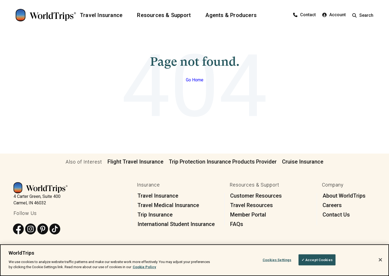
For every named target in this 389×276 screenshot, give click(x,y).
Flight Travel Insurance (135, 161)
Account (334, 14)
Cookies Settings (277, 260)
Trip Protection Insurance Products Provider (223, 161)
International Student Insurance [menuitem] (176, 224)
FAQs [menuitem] (236, 224)
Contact (304, 14)
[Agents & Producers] (234, 15)
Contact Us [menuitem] (336, 214)
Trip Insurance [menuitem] (155, 214)
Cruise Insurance (302, 161)
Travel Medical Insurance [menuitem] (168, 205)
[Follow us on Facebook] (18, 229)
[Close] (380, 260)
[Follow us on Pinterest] (43, 229)
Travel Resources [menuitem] (251, 205)
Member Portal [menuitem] (248, 214)
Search (362, 15)
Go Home (194, 79)
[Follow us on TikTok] (55, 229)
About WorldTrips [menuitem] (344, 195)
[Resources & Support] (167, 15)
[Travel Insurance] (104, 15)
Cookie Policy (144, 267)
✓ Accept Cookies (317, 260)
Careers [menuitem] (332, 205)
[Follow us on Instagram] (30, 229)
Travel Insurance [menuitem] (158, 195)
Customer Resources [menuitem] (256, 195)
